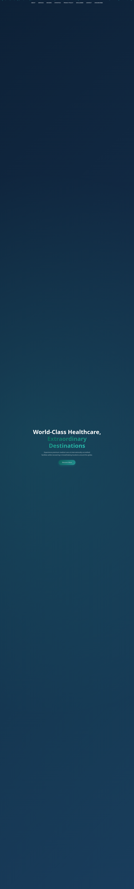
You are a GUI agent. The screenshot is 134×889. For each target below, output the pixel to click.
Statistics (58, 2)
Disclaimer (79, 2)
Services (41, 2)
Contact (89, 2)
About (33, 2)
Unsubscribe (99, 2)
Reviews (49, 2)
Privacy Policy (68, 2)
